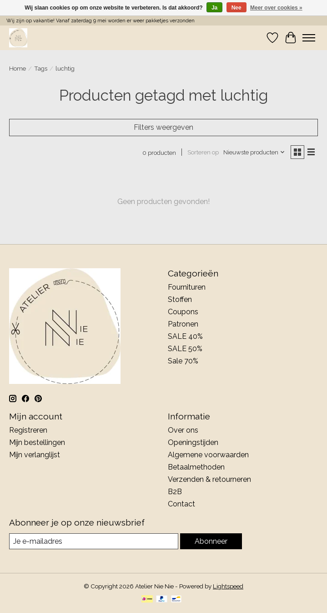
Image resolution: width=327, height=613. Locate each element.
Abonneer (211, 541)
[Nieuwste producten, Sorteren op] (254, 152)
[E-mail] (93, 541)
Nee (236, 8)
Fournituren (187, 287)
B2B (175, 491)
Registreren (28, 430)
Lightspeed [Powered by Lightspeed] (228, 586)
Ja (214, 8)
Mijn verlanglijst (34, 454)
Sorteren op (203, 152)
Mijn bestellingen (37, 442)
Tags (40, 68)
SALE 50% (185, 348)
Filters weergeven (163, 127)
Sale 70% (183, 361)
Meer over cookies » (276, 8)
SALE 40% (185, 336)
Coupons (183, 311)
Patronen (183, 324)
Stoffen (180, 299)
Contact (181, 504)
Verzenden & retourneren (209, 479)
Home (17, 68)
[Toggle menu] (309, 38)
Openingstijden (193, 442)
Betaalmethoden (196, 467)
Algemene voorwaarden (208, 454)
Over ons (183, 430)
